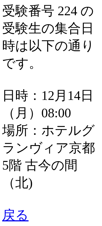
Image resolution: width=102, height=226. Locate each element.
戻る (15, 215)
